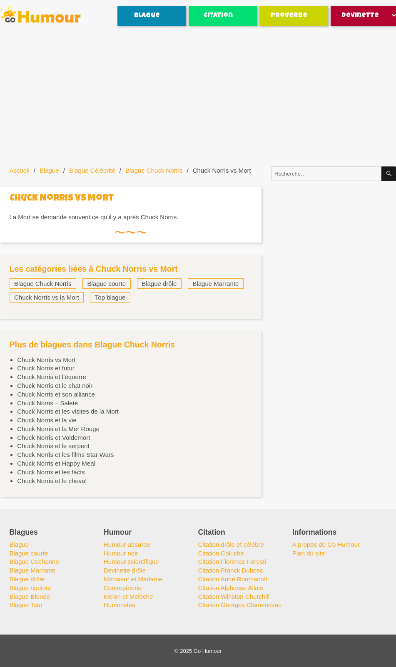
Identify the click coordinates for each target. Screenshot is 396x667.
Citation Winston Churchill (234, 596)
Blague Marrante (215, 283)
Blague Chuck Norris (154, 170)
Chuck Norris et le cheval (52, 480)
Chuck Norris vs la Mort (46, 297)
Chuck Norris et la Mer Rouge (58, 428)
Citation (218, 15)
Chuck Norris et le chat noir (54, 385)
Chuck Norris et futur (46, 368)
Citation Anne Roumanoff (233, 579)
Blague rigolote (30, 587)
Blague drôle (159, 283)
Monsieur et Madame (133, 579)
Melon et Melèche (128, 596)
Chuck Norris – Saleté (47, 403)
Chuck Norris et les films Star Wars (65, 454)
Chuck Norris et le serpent (53, 445)
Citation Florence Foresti (232, 561)
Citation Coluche (221, 553)
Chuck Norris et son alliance (56, 394)
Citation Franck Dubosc (230, 570)
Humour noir (121, 553)
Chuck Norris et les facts (51, 472)
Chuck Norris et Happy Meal (56, 463)
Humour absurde (127, 544)
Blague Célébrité (92, 170)
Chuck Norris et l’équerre (51, 376)
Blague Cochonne (34, 561)
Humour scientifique (131, 561)
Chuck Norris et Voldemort (53, 437)
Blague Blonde (30, 596)
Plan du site (308, 553)
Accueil (20, 170)
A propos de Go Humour (326, 544)
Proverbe (289, 15)
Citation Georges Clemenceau (240, 604)
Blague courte (106, 283)
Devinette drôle (125, 570)
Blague (147, 15)
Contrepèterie (123, 587)
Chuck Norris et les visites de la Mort (67, 411)
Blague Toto (26, 604)
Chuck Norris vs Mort (46, 359)
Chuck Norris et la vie (47, 420)
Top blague (110, 297)
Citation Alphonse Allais (230, 587)
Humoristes (119, 604)
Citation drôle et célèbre (231, 544)
